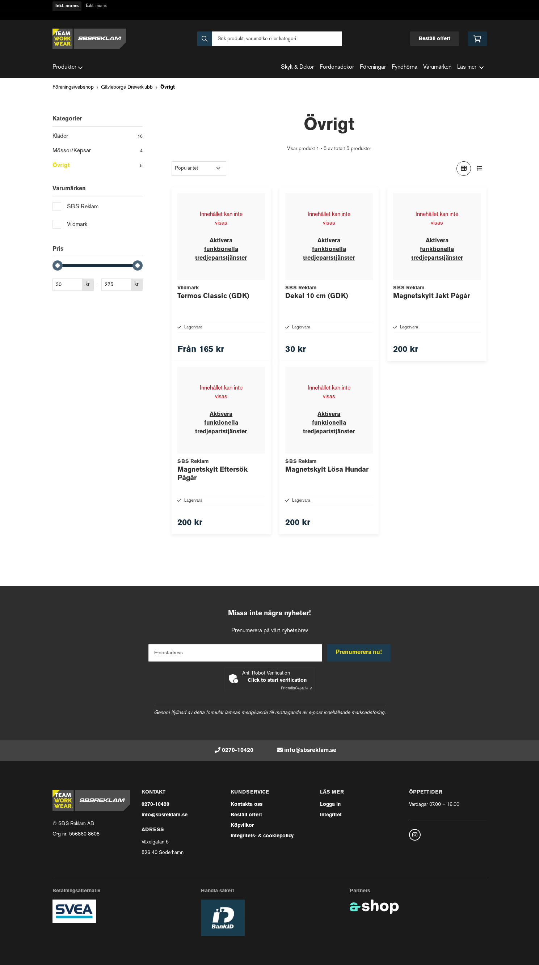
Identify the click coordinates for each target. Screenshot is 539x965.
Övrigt (167, 87)
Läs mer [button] (470, 67)
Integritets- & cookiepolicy (262, 836)
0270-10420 (237, 750)
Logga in (330, 804)
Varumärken (437, 67)
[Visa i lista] (479, 168)
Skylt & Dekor (297, 67)
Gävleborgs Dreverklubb (127, 87)
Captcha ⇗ (296, 688)
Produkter (67, 68)
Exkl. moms (96, 6)
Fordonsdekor (337, 67)
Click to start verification (277, 680)
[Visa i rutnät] (463, 168)
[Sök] (269, 38)
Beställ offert (434, 39)
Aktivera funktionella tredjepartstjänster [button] (221, 249)
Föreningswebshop (73, 87)
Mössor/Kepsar (97, 151)
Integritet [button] (331, 815)
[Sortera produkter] (199, 168)
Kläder (97, 137)
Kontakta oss (246, 804)
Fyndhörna (404, 67)
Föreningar (373, 67)
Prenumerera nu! (359, 652)
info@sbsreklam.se (310, 750)
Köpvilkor (242, 825)
